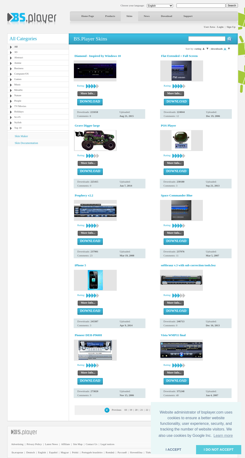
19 (131, 409)
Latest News (51, 444)
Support (188, 16)
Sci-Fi (17, 116)
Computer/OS (21, 73)
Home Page (87, 16)
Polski (75, 452)
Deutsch (30, 452)
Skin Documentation (26, 143)
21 (141, 409)
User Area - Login (214, 26)
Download (166, 16)
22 (147, 409)
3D (15, 52)
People (17, 100)
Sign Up (231, 26)
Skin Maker (21, 136)
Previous (116, 409)
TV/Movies (20, 106)
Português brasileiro (92, 452)
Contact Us (91, 444)
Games (18, 79)
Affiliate (65, 444)
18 (125, 409)
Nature (17, 95)
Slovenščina (136, 452)
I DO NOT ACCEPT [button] (219, 449)
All (16, 46)
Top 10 (18, 127)
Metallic (18, 89)
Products (110, 16)
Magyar (65, 452)
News (147, 16)
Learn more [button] (223, 436)
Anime (17, 62)
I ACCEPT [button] (173, 449)
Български (17, 452)
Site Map (77, 444)
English (42, 452)
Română (110, 452)
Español (53, 452)
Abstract (18, 57)
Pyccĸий (122, 452)
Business (19, 68)
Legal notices (107, 444)
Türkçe (149, 452)
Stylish (18, 122)
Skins (129, 16)
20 (136, 409)
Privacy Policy (34, 444)
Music (17, 84)
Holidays (19, 111)
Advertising (17, 444)
